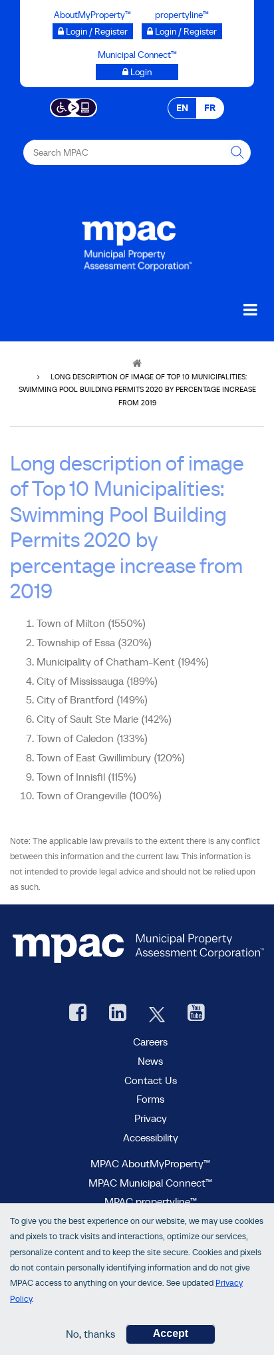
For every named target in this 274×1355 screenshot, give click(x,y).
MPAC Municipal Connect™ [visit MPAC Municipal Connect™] (150, 1182)
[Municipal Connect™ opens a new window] (137, 72)
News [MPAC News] (150, 1060)
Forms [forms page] (150, 1098)
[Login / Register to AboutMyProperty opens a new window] (93, 31)
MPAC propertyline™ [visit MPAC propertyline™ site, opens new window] (150, 1201)
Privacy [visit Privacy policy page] (150, 1118)
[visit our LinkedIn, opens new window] (117, 1014)
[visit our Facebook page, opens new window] (77, 1014)
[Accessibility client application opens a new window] (73, 106)
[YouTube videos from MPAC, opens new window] (196, 1014)
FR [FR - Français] (209, 108)
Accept (170, 1336)
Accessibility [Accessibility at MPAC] (150, 1137)
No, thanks (90, 1337)
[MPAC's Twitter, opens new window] (157, 1014)
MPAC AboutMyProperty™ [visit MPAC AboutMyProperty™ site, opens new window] (150, 1163)
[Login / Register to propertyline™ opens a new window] (182, 31)
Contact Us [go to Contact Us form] (150, 1080)
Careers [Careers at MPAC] (150, 1041)
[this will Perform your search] (238, 152)
